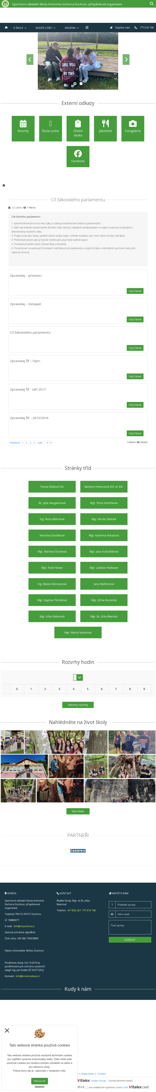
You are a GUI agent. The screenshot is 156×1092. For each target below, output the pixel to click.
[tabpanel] (78, 59)
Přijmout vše (39, 1081)
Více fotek (78, 811)
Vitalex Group (98, 1080)
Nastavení (39, 1086)
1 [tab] (74, 83)
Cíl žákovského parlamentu (30, 332)
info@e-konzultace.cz (28, 976)
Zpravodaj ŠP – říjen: (25, 361)
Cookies (101, 1073)
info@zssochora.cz (24, 926)
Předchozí (15, 442)
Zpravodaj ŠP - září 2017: (28, 389)
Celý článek (135, 291)
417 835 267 (74, 910)
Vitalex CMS (121, 1087)
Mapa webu (87, 1073)
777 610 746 (89, 910)
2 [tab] (81, 83)
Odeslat (129, 939)
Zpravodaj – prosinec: (26, 275)
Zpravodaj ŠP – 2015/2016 (29, 418)
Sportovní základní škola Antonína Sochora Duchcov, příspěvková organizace (67, 4)
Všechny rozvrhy (78, 705)
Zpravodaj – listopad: (26, 304)
